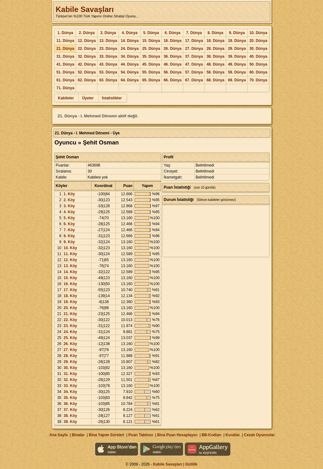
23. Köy (70, 326)
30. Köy (70, 368)
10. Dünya (258, 33)
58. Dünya (216, 72)
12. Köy (70, 260)
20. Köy (70, 308)
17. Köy (70, 290)
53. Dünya (108, 72)
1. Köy (69, 194)
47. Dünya (194, 64)
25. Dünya (151, 48)
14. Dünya (130, 40)
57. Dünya (194, 72)
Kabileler (66, 98)
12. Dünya (87, 40)
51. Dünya (65, 72)
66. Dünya (173, 80)
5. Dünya (151, 33)
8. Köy (69, 236)
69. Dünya (237, 80)
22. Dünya (87, 48)
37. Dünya (194, 56)
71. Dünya (65, 88)
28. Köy (70, 356)
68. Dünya (216, 80)
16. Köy (70, 284)
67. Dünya (194, 80)
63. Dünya (108, 80)
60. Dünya (258, 72)
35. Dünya (151, 56)
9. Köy (69, 242)
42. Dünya (87, 64)
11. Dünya (65, 40)
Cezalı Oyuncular (259, 435)
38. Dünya (216, 56)
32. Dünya (87, 56)
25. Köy (70, 338)
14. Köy (70, 272)
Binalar (78, 435)
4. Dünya (130, 33)
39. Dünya (237, 56)
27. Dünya (194, 48)
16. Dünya (173, 40)
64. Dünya (130, 80)
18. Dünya (216, 40)
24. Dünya (130, 48)
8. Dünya (215, 33)
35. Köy (70, 398)
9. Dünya (237, 33)
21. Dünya (65, 48)
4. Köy (69, 212)
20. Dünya (258, 40)
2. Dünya (87, 33)
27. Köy (70, 350)
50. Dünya (258, 64)
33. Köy (70, 386)
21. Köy (70, 314)
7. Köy (69, 230)
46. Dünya (173, 64)
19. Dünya (237, 40)
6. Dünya (172, 33)
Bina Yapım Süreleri (106, 435)
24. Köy (70, 332)
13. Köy (70, 266)
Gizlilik (191, 464)
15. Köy (70, 278)
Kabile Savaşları (85, 9)
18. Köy (70, 296)
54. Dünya (130, 72)
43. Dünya (108, 64)
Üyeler (88, 98)
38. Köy (70, 415)
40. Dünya (258, 56)
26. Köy (70, 344)
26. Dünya (173, 48)
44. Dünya (130, 64)
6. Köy (69, 224)
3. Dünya (108, 33)
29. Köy (70, 362)
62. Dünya (87, 80)
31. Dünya (65, 56)
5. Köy (69, 218)
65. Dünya (151, 80)
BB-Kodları (211, 435)
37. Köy (70, 409)
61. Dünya (65, 80)
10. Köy (70, 248)
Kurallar (233, 435)
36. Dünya (173, 56)
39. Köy (70, 421)
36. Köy (70, 404)
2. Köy (69, 200)
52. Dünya (87, 72)
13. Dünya (108, 40)
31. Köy (70, 374)
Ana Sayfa (58, 435)
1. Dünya (65, 33)
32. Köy (70, 380)
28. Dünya (216, 48)
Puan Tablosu (140, 435)
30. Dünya (258, 48)
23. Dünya (108, 48)
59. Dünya (237, 72)
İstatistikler (112, 98)
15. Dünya (151, 40)
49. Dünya (237, 64)
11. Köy (70, 254)
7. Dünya (194, 33)
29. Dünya (237, 48)
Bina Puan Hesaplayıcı (177, 435)
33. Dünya (108, 56)
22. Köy (70, 320)
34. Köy (70, 392)
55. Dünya (151, 72)
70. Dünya (258, 80)
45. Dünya (151, 64)
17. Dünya (194, 40)
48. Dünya (216, 64)
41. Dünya (65, 64)
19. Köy (70, 302)
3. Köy (69, 206)
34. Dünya (130, 56)
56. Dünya (173, 72)
